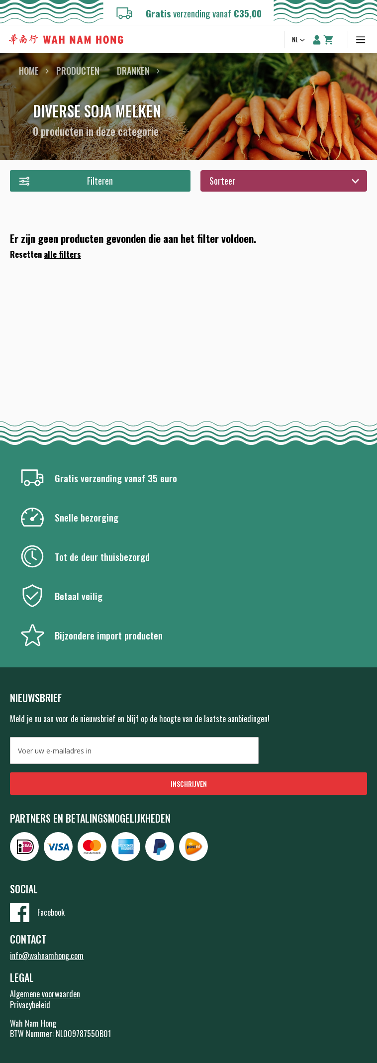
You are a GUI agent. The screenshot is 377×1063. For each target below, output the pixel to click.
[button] (299, 40)
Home (29, 70)
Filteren (100, 180)
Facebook (51, 912)
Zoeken (272, 40)
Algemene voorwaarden (45, 994)
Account (317, 40)
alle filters (62, 254)
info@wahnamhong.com (47, 955)
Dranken (133, 70)
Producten (77, 70)
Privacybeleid (30, 1005)
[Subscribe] (188, 783)
